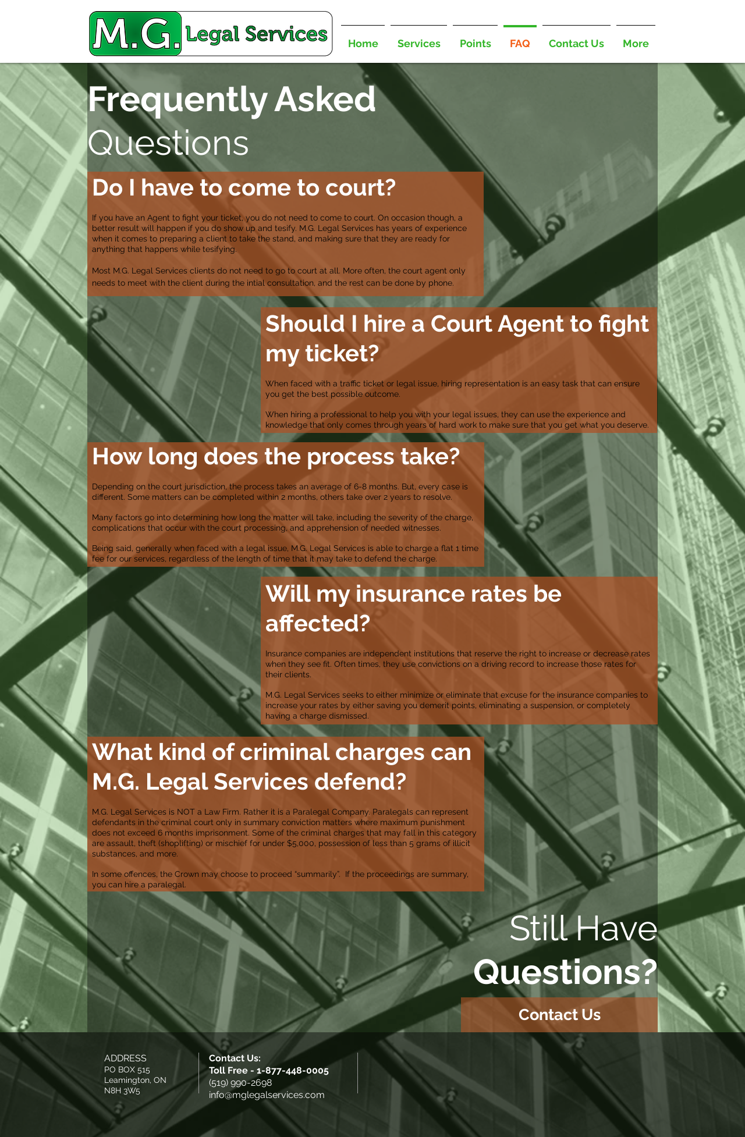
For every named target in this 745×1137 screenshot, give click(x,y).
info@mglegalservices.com (267, 1094)
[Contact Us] (559, 1014)
